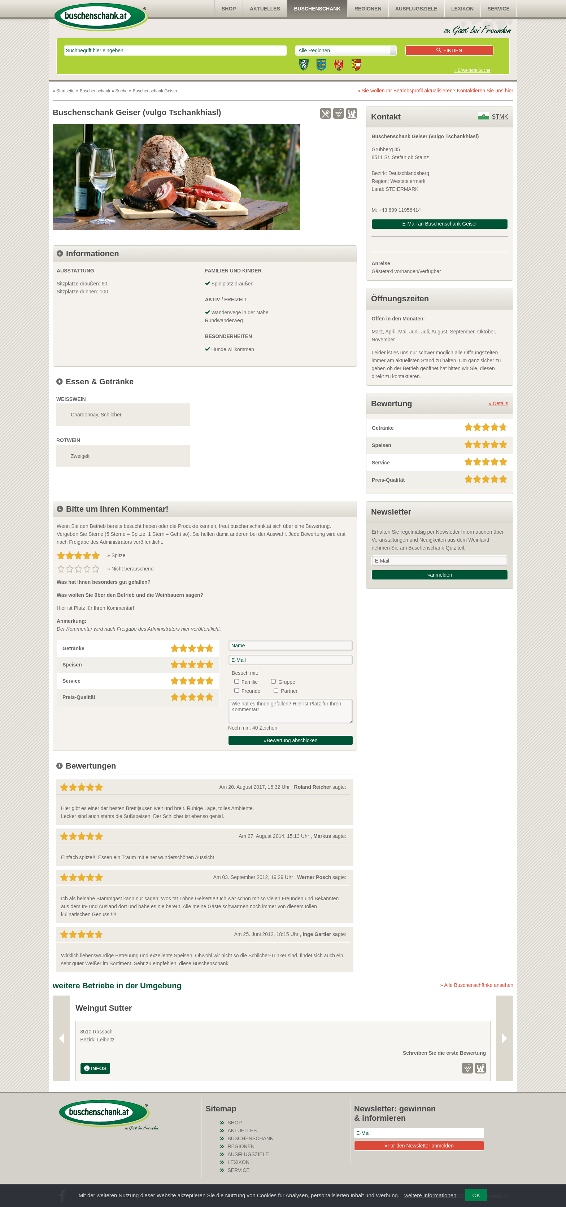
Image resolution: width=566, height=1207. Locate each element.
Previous (61, 1038)
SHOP (229, 9)
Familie (249, 682)
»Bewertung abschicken (291, 740)
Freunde (250, 691)
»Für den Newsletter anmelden (418, 1146)
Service (499, 9)
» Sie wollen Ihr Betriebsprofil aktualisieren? (435, 90)
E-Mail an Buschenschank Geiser (439, 224)
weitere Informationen (430, 1195)
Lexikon (462, 9)
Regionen (368, 9)
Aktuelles (265, 9)
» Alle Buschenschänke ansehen (476, 985)
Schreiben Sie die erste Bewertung (164, 1053)
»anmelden (439, 575)
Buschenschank (317, 9)
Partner (289, 691)
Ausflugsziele (416, 9)
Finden (449, 50)
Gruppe (286, 682)
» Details (498, 403)
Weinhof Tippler (385, 1008)
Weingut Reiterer (247, 1008)
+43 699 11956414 (400, 210)
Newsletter (391, 511)
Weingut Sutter (103, 1008)
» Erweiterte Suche (472, 70)
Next (504, 1038)
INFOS (95, 1068)
